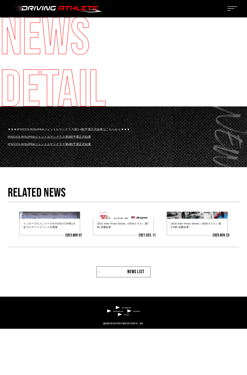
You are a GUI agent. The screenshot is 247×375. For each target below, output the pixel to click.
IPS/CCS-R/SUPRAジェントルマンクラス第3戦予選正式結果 (49, 136)
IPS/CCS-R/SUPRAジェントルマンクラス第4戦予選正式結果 (49, 144)
